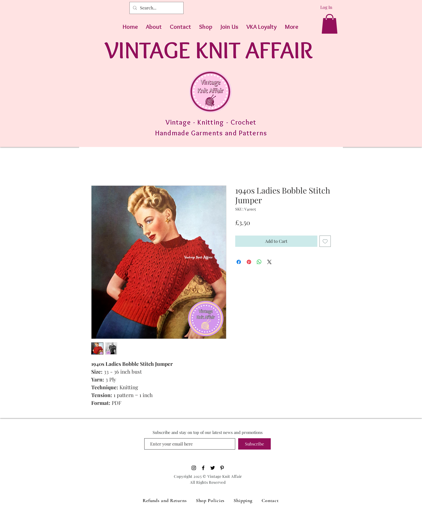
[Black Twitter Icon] (213, 468)
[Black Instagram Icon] (194, 468)
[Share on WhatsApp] (259, 262)
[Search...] (156, 8)
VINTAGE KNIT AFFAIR (209, 49)
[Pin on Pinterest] (249, 262)
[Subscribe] (254, 444)
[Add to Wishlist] (325, 241)
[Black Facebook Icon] (203, 468)
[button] (329, 24)
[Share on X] (269, 262)
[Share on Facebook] (238, 262)
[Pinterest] (222, 468)
